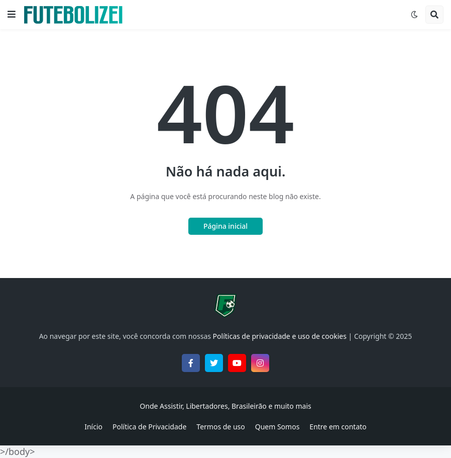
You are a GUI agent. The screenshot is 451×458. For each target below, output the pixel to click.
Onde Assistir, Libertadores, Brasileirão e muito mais (225, 406)
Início (93, 426)
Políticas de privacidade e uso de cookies (280, 336)
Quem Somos (277, 426)
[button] (11, 15)
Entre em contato (337, 426)
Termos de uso (220, 426)
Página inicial (225, 226)
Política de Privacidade (149, 426)
